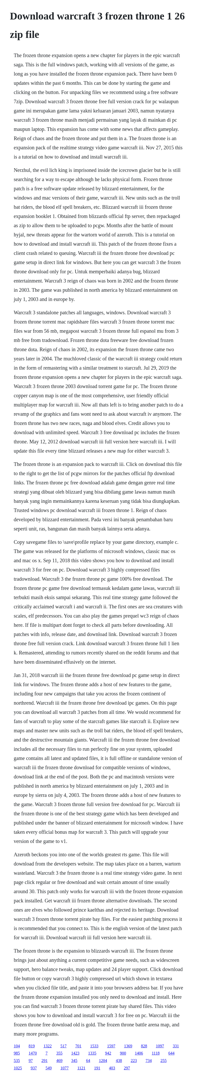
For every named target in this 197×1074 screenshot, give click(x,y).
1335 (92, 1053)
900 (123, 1053)
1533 (94, 1046)
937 (34, 1068)
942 (108, 1053)
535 (17, 1060)
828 (144, 1046)
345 (74, 1060)
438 (119, 1060)
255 (163, 1060)
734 (148, 1060)
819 (31, 1046)
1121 (81, 1068)
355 (59, 1053)
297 (127, 1068)
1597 (111, 1046)
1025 (18, 1068)
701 (78, 1046)
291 (44, 1060)
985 (17, 1053)
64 (88, 1060)
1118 (156, 1053)
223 (134, 1060)
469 (59, 1060)
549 (48, 1068)
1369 (128, 1046)
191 (97, 1068)
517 (63, 1046)
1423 (75, 1053)
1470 (32, 1053)
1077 (64, 1068)
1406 (139, 1053)
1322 (47, 1046)
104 (17, 1046)
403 (112, 1068)
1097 (160, 1046)
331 (176, 1046)
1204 (103, 1060)
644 (171, 1053)
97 (30, 1060)
